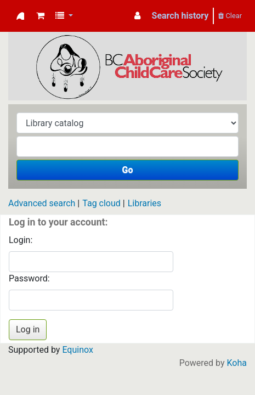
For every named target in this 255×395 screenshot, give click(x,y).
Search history (180, 15)
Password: (29, 278)
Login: (20, 240)
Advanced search (41, 203)
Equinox (77, 350)
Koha (237, 363)
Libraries (144, 203)
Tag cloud (101, 203)
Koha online (20, 16)
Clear (230, 16)
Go (127, 170)
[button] (40, 16)
